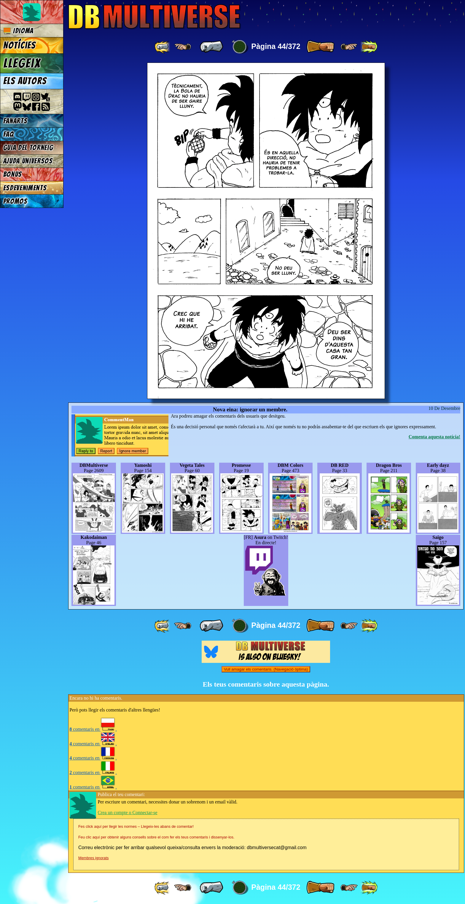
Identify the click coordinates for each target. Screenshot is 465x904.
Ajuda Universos (28, 161)
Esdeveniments (25, 188)
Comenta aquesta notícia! (434, 436)
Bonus (12, 174)
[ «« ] (163, 46)
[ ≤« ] (183, 46)
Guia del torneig (28, 147)
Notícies (19, 45)
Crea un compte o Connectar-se (127, 812)
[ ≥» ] (349, 46)
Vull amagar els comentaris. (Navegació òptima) (266, 669)
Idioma (18, 30)
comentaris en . (93, 729)
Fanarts (15, 121)
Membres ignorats (93, 858)
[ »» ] (369, 46)
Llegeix (22, 63)
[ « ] (211, 47)
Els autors (25, 81)
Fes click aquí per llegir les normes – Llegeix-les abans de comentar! (136, 826)
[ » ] (320, 47)
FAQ (8, 134)
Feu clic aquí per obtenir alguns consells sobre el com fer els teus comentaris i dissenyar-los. (156, 837)
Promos (15, 201)
